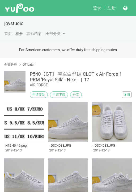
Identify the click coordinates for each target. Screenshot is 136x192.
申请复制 (38, 95)
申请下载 (59, 95)
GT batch (29, 64)
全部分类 (53, 33)
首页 (8, 33)
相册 (19, 33)
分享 (76, 95)
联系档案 (34, 33)
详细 (127, 95)
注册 (111, 7)
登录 (97, 7)
